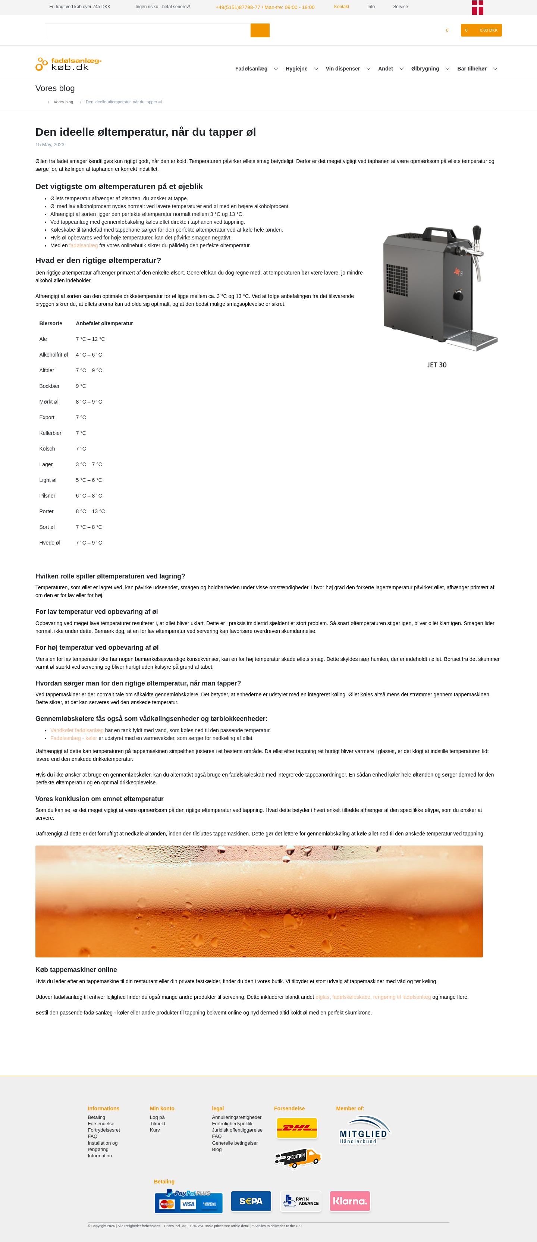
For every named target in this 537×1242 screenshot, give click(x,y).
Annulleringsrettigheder (237, 1116)
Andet (386, 67)
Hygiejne (297, 67)
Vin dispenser (343, 67)
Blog (217, 1148)
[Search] (260, 29)
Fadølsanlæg (252, 67)
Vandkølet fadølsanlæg (77, 729)
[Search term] (148, 29)
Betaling (97, 1116)
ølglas (322, 996)
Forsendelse (101, 1123)
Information (100, 1155)
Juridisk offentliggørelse (237, 1129)
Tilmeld (157, 1123)
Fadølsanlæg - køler (73, 737)
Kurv (155, 1129)
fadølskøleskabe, (352, 996)
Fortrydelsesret (104, 1129)
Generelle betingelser (235, 1142)
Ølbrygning (426, 67)
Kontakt (330, 6)
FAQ (93, 1135)
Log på (157, 1116)
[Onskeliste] (451, 29)
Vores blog (63, 100)
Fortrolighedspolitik (232, 1123)
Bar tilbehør (473, 67)
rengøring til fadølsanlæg (402, 996)
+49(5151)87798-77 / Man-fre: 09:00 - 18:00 (258, 6)
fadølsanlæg (83, 245)
